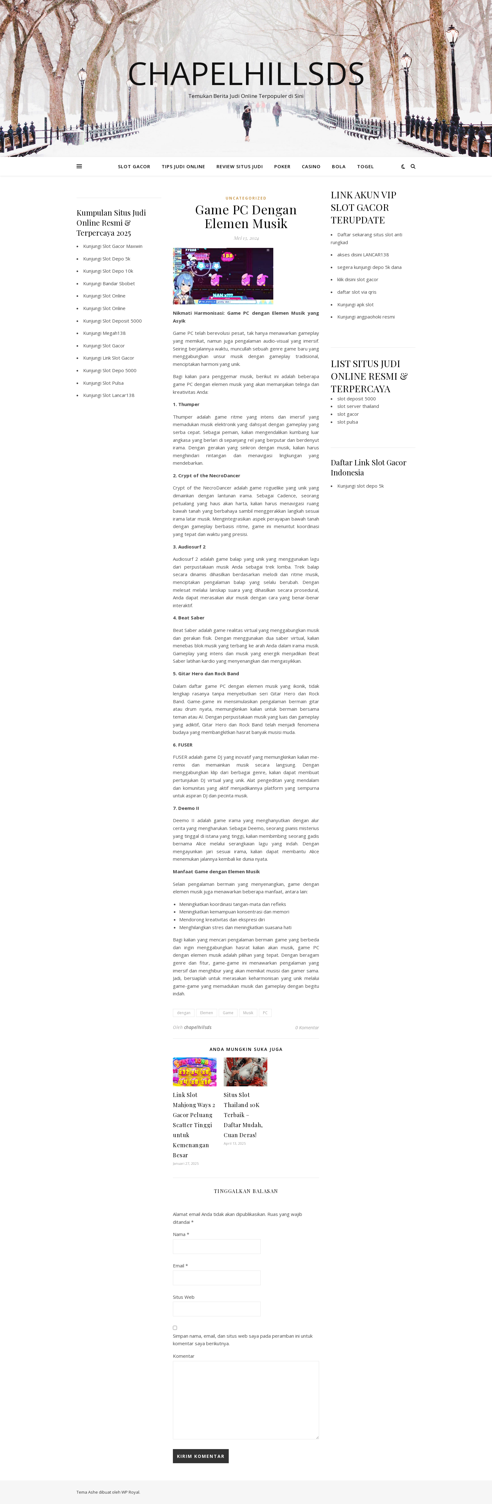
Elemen (206, 1012)
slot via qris (364, 292)
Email (180, 1265)
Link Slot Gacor (118, 358)
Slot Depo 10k (118, 271)
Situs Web (184, 1297)
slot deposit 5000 (356, 398)
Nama (181, 1234)
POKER (282, 166)
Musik (248, 1012)
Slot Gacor (114, 345)
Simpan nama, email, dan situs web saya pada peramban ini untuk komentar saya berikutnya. (243, 1340)
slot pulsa (347, 422)
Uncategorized (246, 198)
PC (265, 1012)
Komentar (184, 1356)
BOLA (339, 166)
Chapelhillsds (246, 72)
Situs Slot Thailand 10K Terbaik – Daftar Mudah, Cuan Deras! (243, 1115)
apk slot (365, 304)
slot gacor (367, 279)
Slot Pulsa (113, 383)
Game (228, 1012)
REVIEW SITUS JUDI (240, 166)
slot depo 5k (370, 486)
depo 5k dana (387, 267)
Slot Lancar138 (119, 395)
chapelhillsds (198, 1027)
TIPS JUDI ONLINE (183, 166)
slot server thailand (358, 406)
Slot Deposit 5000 (122, 321)
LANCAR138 (376, 254)
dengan (183, 1012)
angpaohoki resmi (376, 316)
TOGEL (365, 166)
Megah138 (114, 333)
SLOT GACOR (134, 166)
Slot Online (114, 295)
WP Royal (130, 1492)
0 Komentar (307, 1027)
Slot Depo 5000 (119, 370)
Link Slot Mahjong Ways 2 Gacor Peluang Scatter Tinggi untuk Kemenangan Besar (194, 1125)
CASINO (311, 166)
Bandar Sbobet (119, 283)
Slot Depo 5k (116, 258)
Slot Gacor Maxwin (122, 246)
